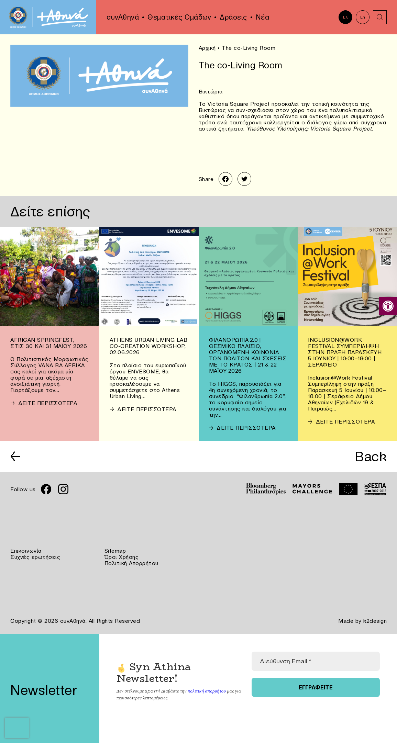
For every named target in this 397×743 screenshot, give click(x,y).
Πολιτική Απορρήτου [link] (131, 563)
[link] (388, 306)
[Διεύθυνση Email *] (316, 661)
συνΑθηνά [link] (123, 17)
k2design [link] (375, 620)
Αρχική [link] (207, 47)
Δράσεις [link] (233, 17)
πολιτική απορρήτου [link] (207, 691)
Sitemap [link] (115, 550)
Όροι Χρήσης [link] (121, 556)
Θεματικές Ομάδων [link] (179, 17)
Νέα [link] (262, 17)
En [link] (362, 17)
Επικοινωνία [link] (26, 550)
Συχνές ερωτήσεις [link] (35, 556)
